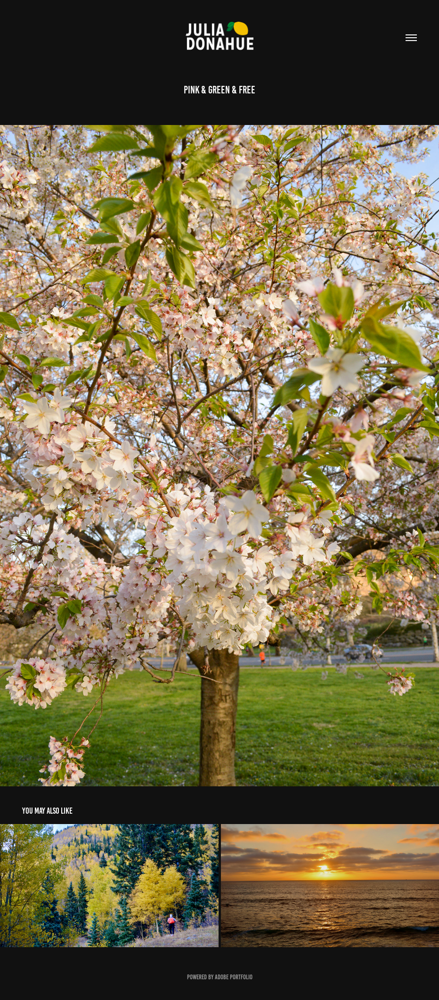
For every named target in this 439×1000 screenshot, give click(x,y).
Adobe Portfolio (233, 977)
